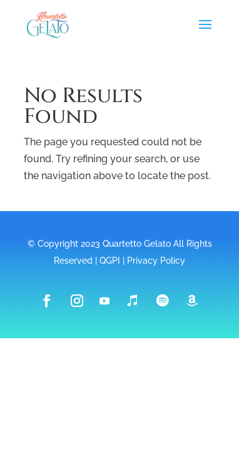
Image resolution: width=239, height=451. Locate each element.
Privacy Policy (156, 261)
